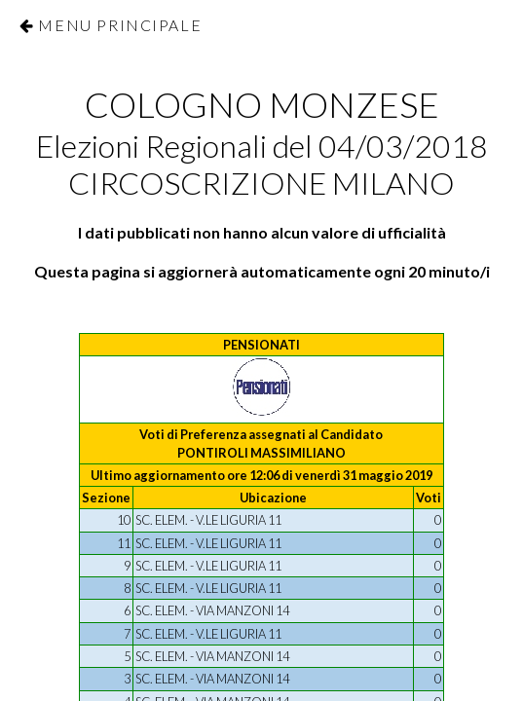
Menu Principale (120, 25)
